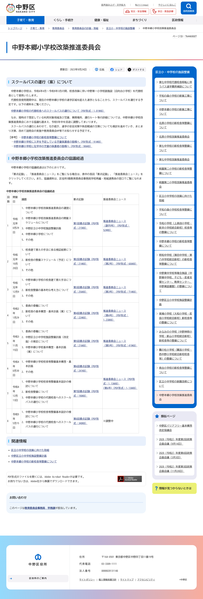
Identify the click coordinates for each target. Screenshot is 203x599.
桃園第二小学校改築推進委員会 (175, 184)
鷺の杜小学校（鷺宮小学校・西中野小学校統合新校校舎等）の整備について (175, 354)
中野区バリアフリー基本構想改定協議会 (175, 427)
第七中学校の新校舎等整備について (175, 148)
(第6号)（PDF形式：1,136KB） (120, 388)
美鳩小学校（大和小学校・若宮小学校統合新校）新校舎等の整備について (175, 318)
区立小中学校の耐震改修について (175, 383)
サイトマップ (127, 580)
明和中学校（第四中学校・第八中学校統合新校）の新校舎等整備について (175, 259)
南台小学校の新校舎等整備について (175, 370)
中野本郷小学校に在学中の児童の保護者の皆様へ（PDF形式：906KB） (53, 146)
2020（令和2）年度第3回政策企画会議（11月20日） (175, 468)
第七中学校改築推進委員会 (174, 159)
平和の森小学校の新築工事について (175, 97)
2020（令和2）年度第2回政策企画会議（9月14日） (175, 441)
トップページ (15, 28)
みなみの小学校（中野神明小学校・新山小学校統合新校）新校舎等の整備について (175, 336)
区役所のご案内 (38, 578)
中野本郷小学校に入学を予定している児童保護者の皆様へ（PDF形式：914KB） (58, 141)
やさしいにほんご (167, 5)
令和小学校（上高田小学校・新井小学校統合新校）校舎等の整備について (175, 227)
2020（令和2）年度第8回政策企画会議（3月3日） (175, 455)
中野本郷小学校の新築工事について (175, 111)
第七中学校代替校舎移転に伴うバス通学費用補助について (175, 84)
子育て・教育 (37, 28)
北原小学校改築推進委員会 (174, 136)
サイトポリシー (87, 580)
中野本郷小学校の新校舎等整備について (44, 137)
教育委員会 (58, 28)
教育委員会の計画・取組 (85, 28)
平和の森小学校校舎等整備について (175, 211)
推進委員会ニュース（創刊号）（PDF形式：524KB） (116, 225)
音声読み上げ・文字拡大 (113, 5)
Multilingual (142, 5)
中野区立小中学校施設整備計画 (29, 456)
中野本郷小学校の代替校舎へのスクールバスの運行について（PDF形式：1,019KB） (58, 111)
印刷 (102, 69)
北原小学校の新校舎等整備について (175, 125)
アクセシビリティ (146, 580)
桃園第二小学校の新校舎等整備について (175, 170)
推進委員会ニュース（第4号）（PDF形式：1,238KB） (116, 315)
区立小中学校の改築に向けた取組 (30, 450)
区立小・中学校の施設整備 (120, 28)
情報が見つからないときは (175, 488)
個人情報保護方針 (107, 580)
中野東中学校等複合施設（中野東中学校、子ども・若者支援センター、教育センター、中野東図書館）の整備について (175, 282)
